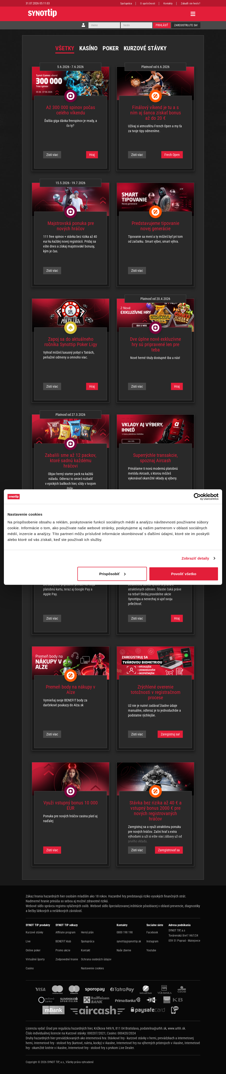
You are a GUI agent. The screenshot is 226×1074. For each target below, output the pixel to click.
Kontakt (85, 950)
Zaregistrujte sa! (186, 25)
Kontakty (168, 3)
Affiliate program (65, 932)
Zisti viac (52, 155)
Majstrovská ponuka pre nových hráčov (71, 225)
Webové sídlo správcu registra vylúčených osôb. (57, 906)
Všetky (64, 48)
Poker (111, 48)
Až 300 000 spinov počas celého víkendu (70, 110)
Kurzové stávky (145, 48)
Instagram (152, 941)
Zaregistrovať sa (169, 850)
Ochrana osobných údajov (96, 959)
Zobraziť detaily (195, 558)
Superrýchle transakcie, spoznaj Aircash (155, 457)
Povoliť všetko (183, 573)
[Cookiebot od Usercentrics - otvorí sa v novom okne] (197, 496)
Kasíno (88, 48)
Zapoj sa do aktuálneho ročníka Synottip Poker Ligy (70, 341)
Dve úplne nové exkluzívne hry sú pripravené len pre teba (155, 344)
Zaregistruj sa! (170, 734)
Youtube (151, 950)
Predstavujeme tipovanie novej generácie (155, 225)
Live (28, 941)
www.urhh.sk (176, 1028)
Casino (30, 968)
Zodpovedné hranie (67, 959)
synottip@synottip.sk (129, 941)
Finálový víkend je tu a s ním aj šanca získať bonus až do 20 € (155, 112)
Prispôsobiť (112, 573)
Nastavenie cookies (92, 968)
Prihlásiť (162, 25)
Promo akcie (63, 950)
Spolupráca (126, 3)
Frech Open (172, 155)
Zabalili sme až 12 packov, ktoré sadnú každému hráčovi (70, 460)
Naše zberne (124, 950)
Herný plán (87, 932)
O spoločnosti (147, 3)
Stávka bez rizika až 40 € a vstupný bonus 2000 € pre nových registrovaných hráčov (155, 811)
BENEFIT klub (63, 941)
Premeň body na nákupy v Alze (70, 689)
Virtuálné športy (35, 959)
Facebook (152, 932)
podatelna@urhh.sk (153, 1028)
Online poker (33, 950)
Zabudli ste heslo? (190, 3)
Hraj (92, 155)
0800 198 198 (125, 932)
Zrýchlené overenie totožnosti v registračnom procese (155, 692)
